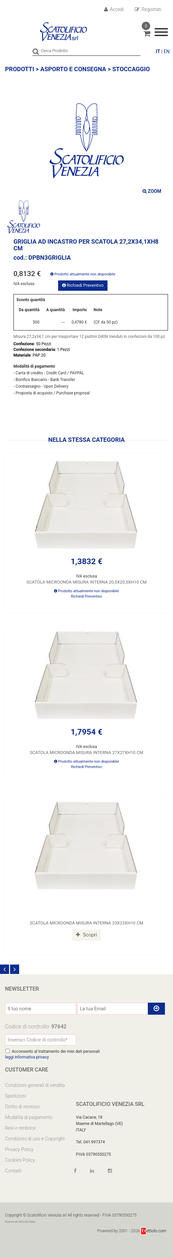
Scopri (86, 935)
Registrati (148, 9)
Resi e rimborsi (20, 1128)
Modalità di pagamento (28, 1117)
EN (167, 51)
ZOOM (151, 191)
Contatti (13, 1170)
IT (158, 51)
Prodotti (19, 69)
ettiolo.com (153, 1231)
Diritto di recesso (22, 1106)
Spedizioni (15, 1096)
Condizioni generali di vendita (35, 1085)
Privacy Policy (19, 1149)
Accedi (114, 9)
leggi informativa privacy (27, 1057)
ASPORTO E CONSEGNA (73, 69)
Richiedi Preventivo (83, 285)
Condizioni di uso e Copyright (35, 1138)
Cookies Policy (20, 1160)
